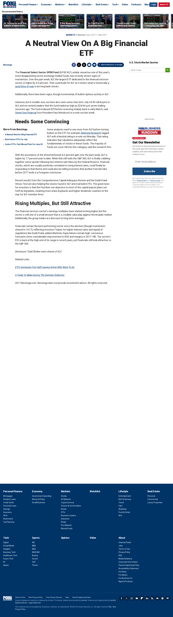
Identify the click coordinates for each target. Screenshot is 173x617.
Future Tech (8, 559)
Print (89, 65)
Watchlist (73, 4)
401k (5, 515)
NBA (34, 546)
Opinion (65, 537)
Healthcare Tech (10, 555)
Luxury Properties (154, 502)
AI (4, 562)
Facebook (74, 65)
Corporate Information (128, 562)
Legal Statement (35, 603)
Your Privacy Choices (54, 597)
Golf (34, 562)
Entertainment (125, 496)
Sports (35, 537)
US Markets (66, 499)
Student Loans (9, 499)
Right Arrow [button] (168, 21)
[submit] (167, 70)
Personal (151, 496)
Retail (63, 522)
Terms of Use (155, 180)
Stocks (64, 496)
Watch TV (164, 5)
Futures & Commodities (71, 506)
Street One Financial (25, 112)
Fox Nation (123, 575)
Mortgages (8, 496)
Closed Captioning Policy (129, 565)
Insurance (7, 512)
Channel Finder (125, 542)
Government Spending (41, 496)
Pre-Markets (66, 525)
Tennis (35, 565)
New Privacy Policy (36, 597)
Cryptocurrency (67, 502)
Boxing (35, 555)
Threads (84, 65)
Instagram (131, 598)
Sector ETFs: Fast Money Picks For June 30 (24, 144)
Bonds (63, 509)
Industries (65, 519)
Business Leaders (68, 515)
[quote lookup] (147, 70)
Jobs (121, 546)
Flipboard (142, 598)
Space (6, 565)
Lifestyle (86, 4)
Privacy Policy (142, 180)
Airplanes (123, 509)
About (122, 537)
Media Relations (125, 559)
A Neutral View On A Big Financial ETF (21, 134)
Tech (114, 4)
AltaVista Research (91, 133)
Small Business (38, 502)
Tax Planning (8, 522)
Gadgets (6, 549)
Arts (120, 515)
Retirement (8, 519)
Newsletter (157, 598)
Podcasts (136, 4)
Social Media (8, 546)
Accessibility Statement (129, 568)
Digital (6, 542)
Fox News (123, 572)
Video (125, 4)
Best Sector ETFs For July (16, 139)
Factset (84, 600)
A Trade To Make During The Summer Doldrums (39, 275)
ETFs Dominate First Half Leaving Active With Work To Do (44, 267)
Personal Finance (27, 4)
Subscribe (149, 171)
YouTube (137, 598)
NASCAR (36, 552)
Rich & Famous (125, 499)
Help (67, 597)
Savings (6, 509)
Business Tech (9, 552)
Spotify (162, 598)
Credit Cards (8, 502)
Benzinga (7, 65)
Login (153, 5)
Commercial (152, 499)
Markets (59, 4)
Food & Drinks (124, 512)
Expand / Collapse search (146, 5)
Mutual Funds (66, 528)
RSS (152, 598)
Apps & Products (126, 581)
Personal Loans (9, 506)
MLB (34, 549)
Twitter (79, 65)
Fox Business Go (125, 578)
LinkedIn (147, 598)
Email (94, 65)
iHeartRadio (167, 598)
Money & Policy (38, 499)
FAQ (120, 555)
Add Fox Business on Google (111, 65)
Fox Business (9, 4)
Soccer (35, 559)
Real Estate (102, 4)
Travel (121, 502)
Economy (46, 4)
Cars (120, 506)
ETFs (63, 512)
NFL (33, 542)
